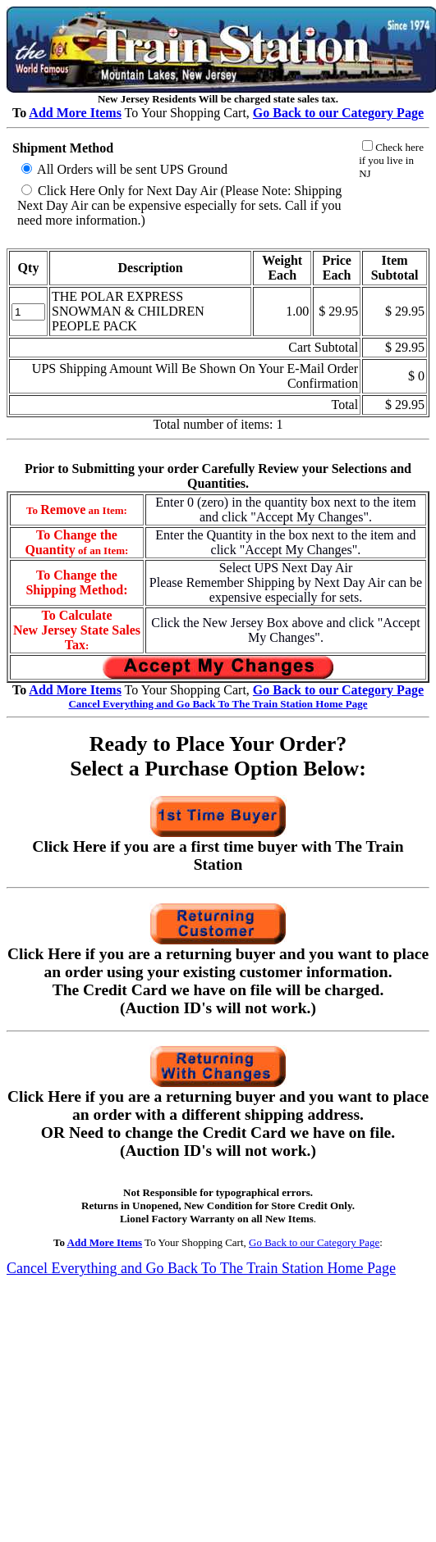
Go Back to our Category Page (314, 1242)
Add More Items (75, 113)
